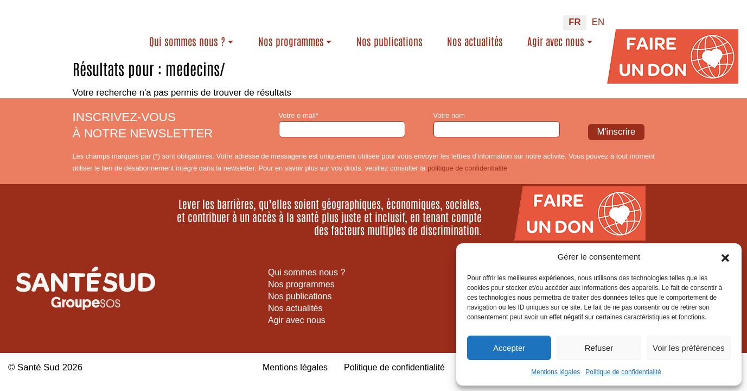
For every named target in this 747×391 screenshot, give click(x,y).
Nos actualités (471, 42)
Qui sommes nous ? (198, 35)
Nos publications (391, 42)
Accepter (509, 347)
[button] (725, 256)
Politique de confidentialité (623, 372)
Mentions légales (555, 372)
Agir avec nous (555, 35)
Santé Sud (38, 367)
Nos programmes (301, 35)
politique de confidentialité (467, 168)
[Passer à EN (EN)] (598, 17)
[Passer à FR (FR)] (574, 17)
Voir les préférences (689, 347)
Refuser (599, 347)
